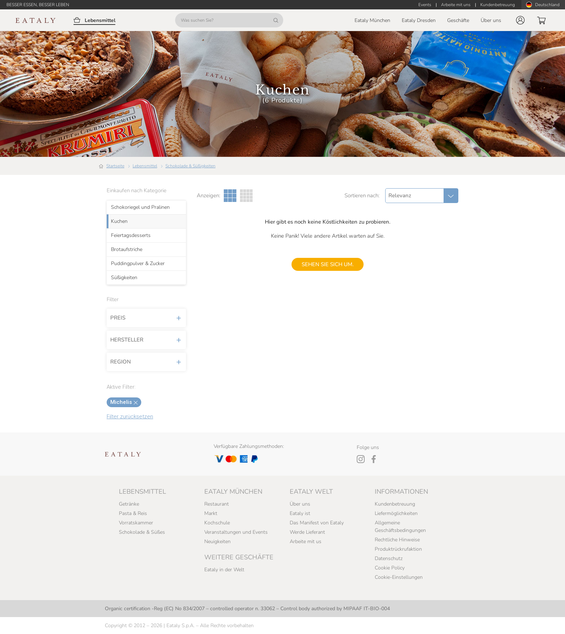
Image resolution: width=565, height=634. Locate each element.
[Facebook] (374, 459)
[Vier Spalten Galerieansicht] (246, 195)
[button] (520, 20)
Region (146, 361)
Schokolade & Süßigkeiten (190, 166)
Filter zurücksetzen (130, 416)
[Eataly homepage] (35, 20)
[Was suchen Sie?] (229, 20)
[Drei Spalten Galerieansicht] (230, 195)
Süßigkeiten (124, 277)
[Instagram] (361, 459)
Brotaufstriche (126, 249)
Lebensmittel (145, 166)
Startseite (115, 166)
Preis (146, 317)
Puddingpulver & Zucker (138, 263)
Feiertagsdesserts (131, 235)
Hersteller (146, 339)
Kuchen (119, 221)
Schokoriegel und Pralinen (140, 207)
